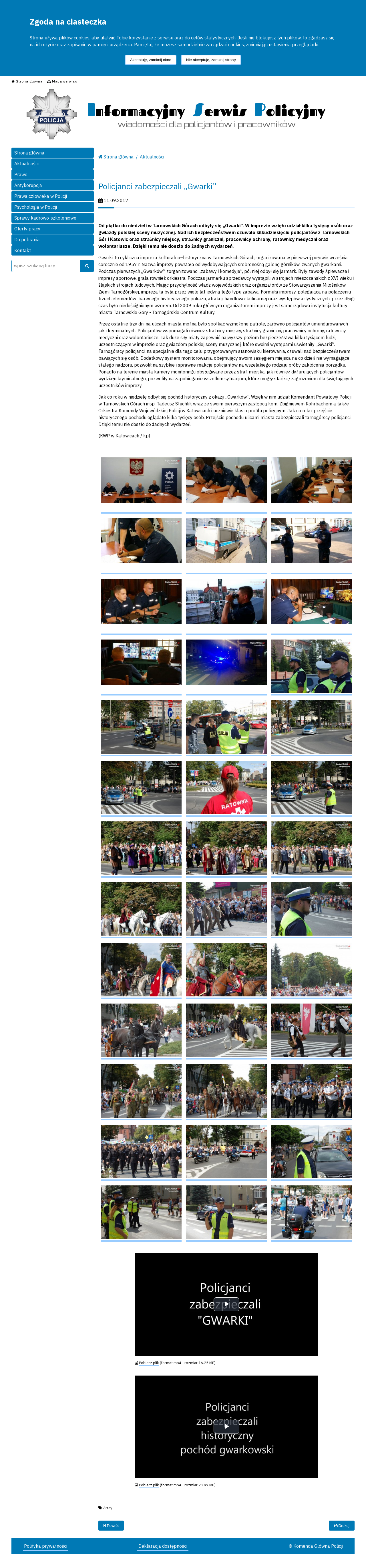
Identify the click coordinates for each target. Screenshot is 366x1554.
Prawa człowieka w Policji (40, 196)
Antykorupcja (28, 185)
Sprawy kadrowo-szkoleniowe (45, 218)
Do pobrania (27, 239)
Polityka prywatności (45, 1546)
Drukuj (341, 1525)
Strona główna (29, 153)
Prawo (20, 174)
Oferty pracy (27, 229)
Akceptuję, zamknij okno (150, 60)
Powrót (111, 1525)
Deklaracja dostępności (162, 1546)
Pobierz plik (149, 1362)
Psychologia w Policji (35, 207)
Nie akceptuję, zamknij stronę (211, 60)
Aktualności (26, 163)
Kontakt (22, 250)
